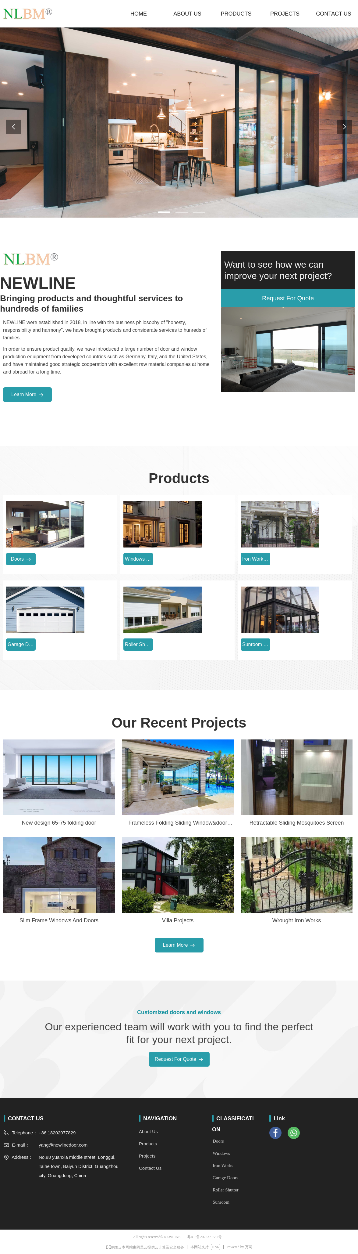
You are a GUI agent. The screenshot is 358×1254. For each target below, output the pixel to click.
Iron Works (223, 1165)
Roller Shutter (226, 1189)
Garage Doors (225, 1177)
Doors (218, 1141)
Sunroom (221, 1202)
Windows (221, 1153)
